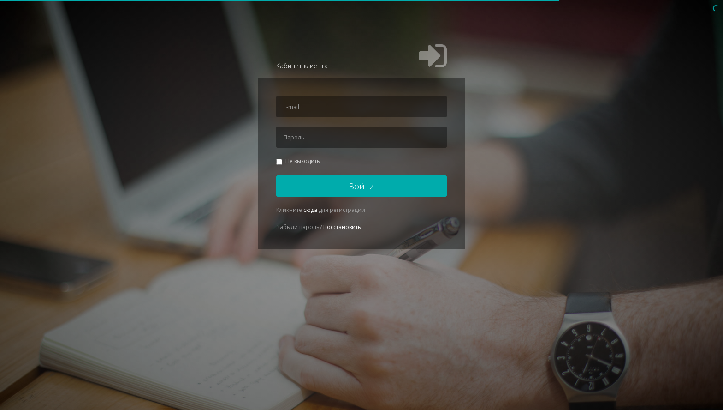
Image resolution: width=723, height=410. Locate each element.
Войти (361, 186)
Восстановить (342, 227)
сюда (310, 210)
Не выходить (298, 161)
